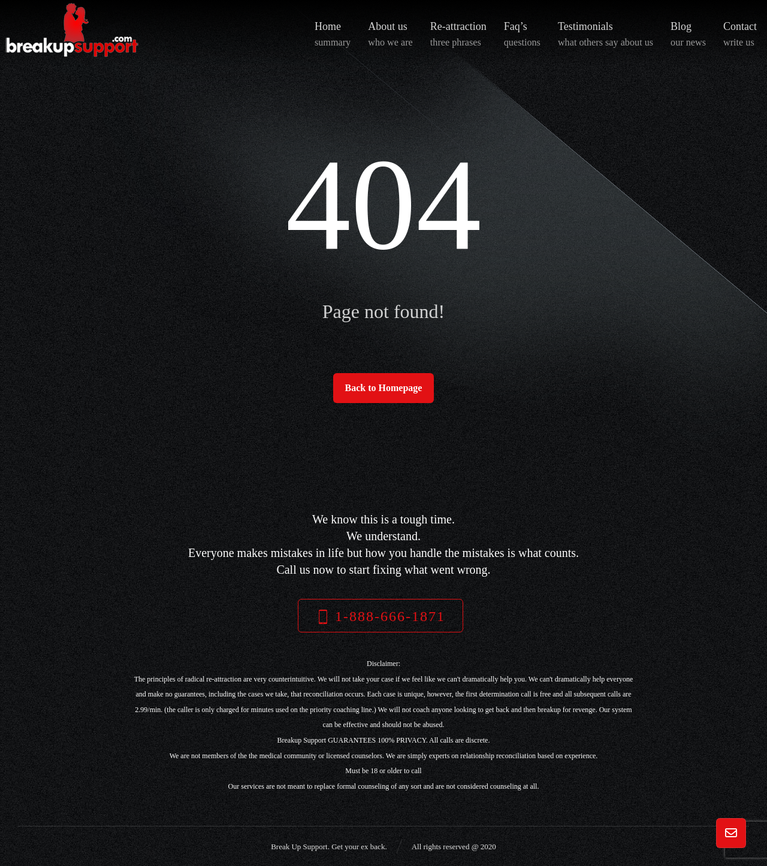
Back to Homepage (383, 388)
